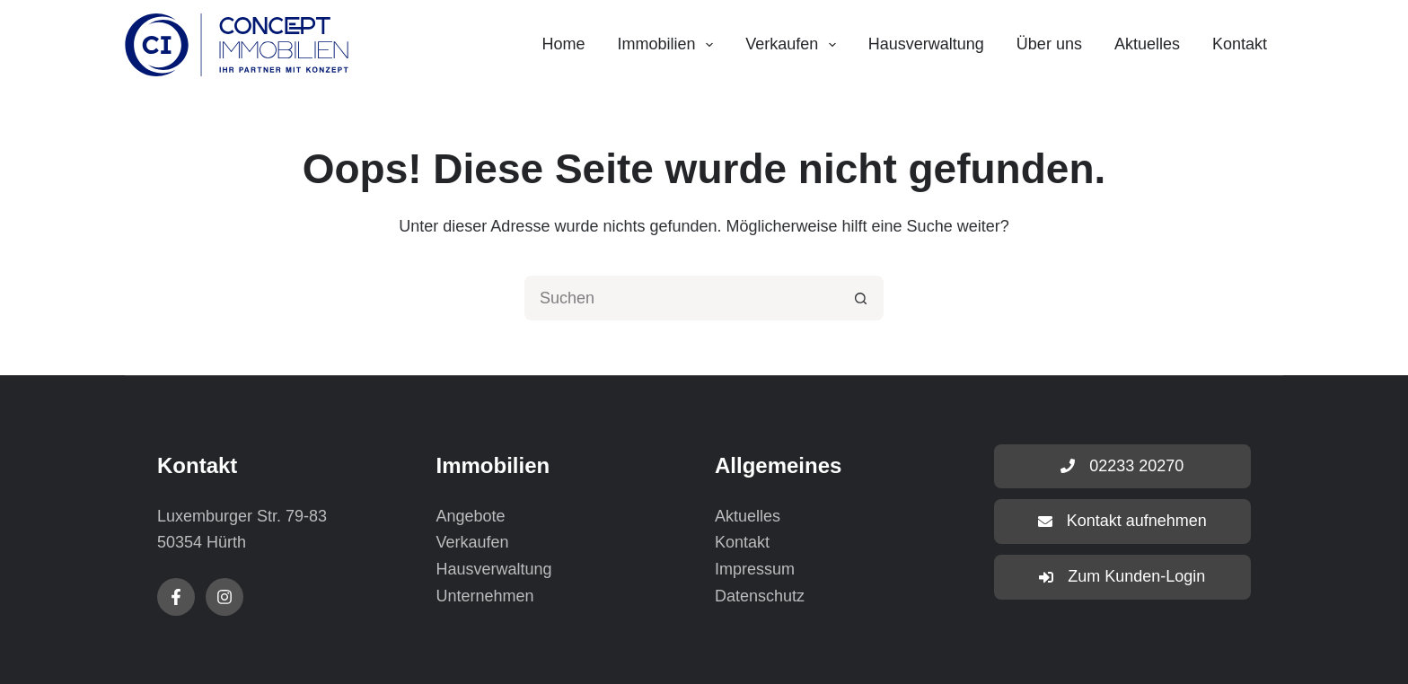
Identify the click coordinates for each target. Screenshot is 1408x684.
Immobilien (669, 45)
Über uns (1049, 44)
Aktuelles (1147, 44)
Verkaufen (794, 45)
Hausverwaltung (926, 44)
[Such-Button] (861, 298)
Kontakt (1239, 44)
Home (563, 44)
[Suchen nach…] (681, 298)
